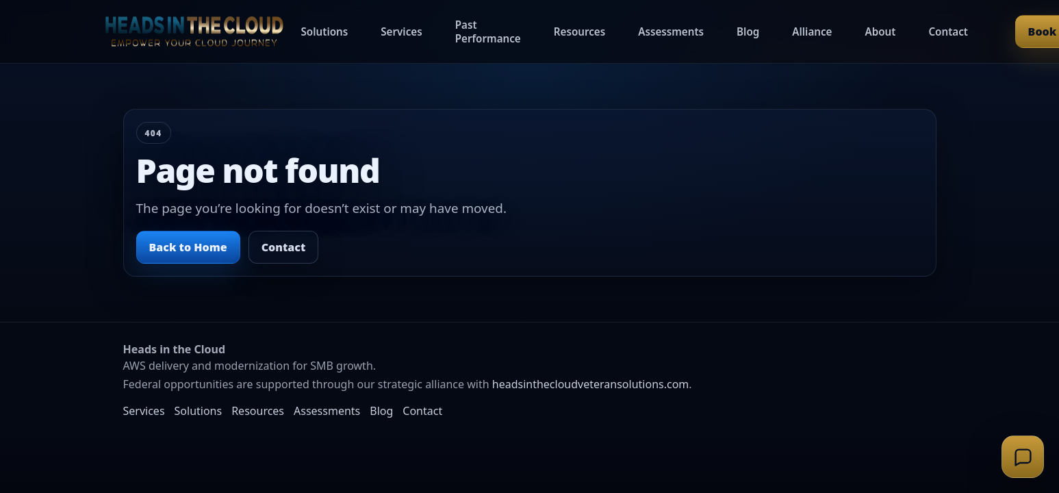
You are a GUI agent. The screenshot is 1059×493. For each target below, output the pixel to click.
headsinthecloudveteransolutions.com (590, 384)
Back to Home (188, 247)
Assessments (671, 31)
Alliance (812, 31)
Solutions (324, 31)
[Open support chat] (1022, 456)
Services (401, 31)
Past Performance (488, 31)
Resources (579, 31)
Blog (748, 31)
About (880, 31)
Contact (948, 31)
